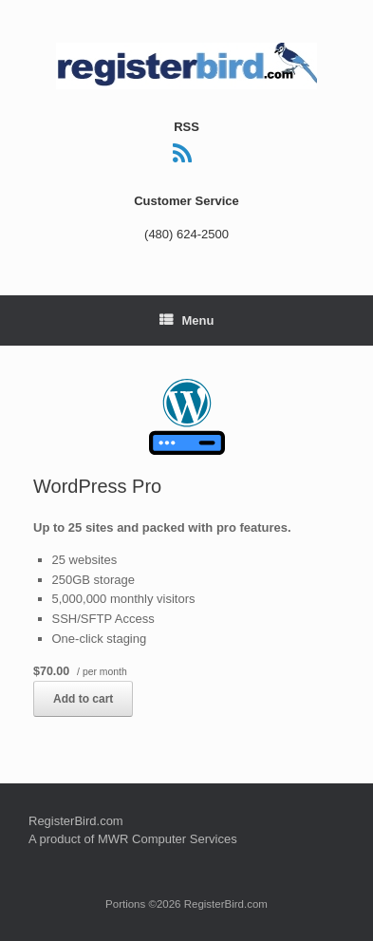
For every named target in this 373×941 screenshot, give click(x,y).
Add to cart (83, 699)
